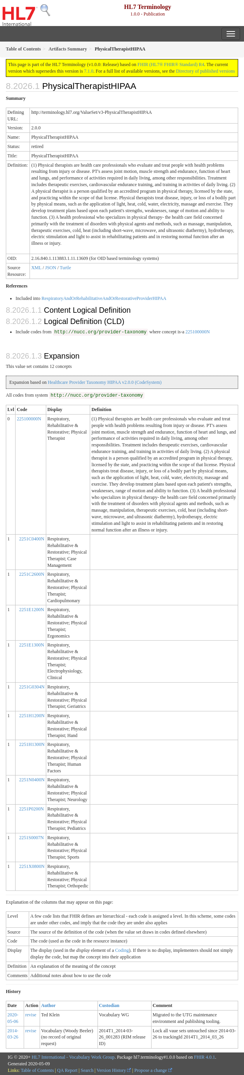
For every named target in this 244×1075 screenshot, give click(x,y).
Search (87, 1070)
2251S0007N (31, 837)
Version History (114, 1070)
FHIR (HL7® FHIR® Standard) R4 (171, 64)
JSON (50, 267)
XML (36, 267)
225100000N (197, 332)
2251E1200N (31, 609)
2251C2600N (31, 574)
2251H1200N (31, 715)
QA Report (67, 1070)
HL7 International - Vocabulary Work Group (73, 1057)
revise (31, 1015)
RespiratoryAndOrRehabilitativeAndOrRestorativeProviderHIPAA (104, 298)
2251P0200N (31, 809)
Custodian (109, 1005)
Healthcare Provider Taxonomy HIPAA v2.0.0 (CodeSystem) (105, 382)
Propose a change (153, 1070)
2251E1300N (31, 645)
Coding (122, 950)
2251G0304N (31, 687)
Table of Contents (37, 1070)
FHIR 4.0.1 (204, 1057)
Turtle (65, 267)
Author (48, 1005)
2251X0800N (31, 866)
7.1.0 (88, 71)
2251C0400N (31, 539)
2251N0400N (31, 779)
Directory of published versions (205, 71)
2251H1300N (31, 744)
